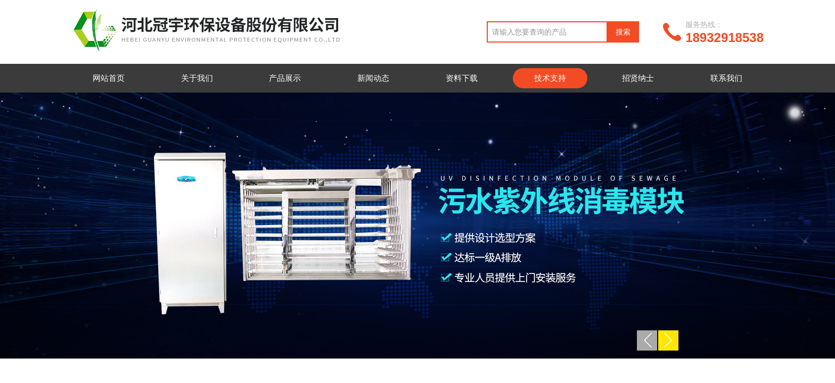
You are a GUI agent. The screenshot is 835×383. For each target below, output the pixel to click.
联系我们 (726, 77)
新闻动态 (373, 77)
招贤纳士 (638, 77)
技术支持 (550, 77)
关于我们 (197, 77)
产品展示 (285, 77)
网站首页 (109, 77)
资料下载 (462, 77)
